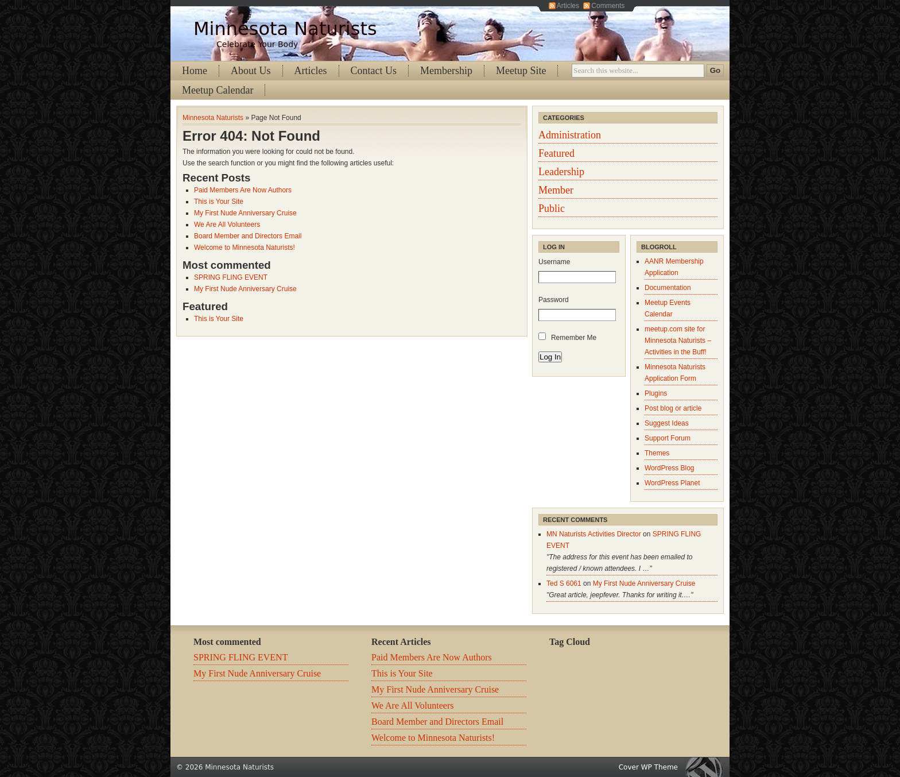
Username (554, 262)
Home (194, 70)
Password (553, 300)
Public (551, 208)
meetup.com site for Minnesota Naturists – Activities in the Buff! (678, 340)
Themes (657, 453)
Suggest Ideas (667, 423)
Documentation (668, 288)
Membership (446, 70)
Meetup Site (521, 70)
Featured (556, 153)
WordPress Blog (669, 468)
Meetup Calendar (217, 90)
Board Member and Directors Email (247, 236)
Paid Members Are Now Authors (243, 190)
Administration (569, 135)
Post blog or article (673, 408)
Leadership (561, 171)
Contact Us (374, 70)
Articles (568, 6)
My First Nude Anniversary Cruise (245, 213)
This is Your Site (218, 202)
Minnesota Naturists (285, 29)
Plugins (656, 393)
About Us (251, 70)
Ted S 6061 (563, 583)
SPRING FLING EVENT (230, 277)
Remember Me (573, 338)
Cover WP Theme (648, 767)
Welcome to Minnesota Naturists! (244, 247)
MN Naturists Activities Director (593, 534)
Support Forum (667, 438)
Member (555, 190)
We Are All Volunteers (227, 225)
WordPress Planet (672, 483)
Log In (550, 357)
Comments (607, 6)
